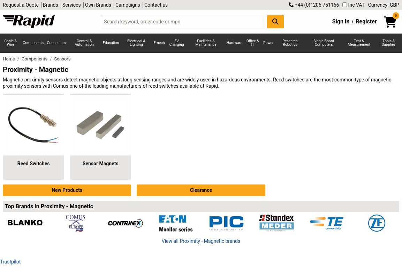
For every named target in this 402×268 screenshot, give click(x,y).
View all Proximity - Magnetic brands (201, 241)
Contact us (156, 5)
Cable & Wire (10, 43)
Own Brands (98, 5)
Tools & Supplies (389, 43)
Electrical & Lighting (136, 43)
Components (33, 43)
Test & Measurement (359, 43)
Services (71, 5)
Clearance (201, 190)
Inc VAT (353, 4)
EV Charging (176, 43)
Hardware (234, 43)
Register (366, 21)
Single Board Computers (323, 43)
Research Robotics (289, 43)
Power (268, 43)
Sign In (341, 21)
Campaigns (127, 5)
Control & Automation (84, 43)
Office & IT (252, 43)
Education (111, 43)
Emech (159, 43)
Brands (50, 5)
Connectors (56, 43)
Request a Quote (21, 5)
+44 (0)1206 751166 (314, 4)
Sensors (62, 58)
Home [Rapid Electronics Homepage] (9, 58)
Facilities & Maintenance (206, 43)
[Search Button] (275, 21)
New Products (67, 190)
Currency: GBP (383, 4)
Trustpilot (10, 262)
